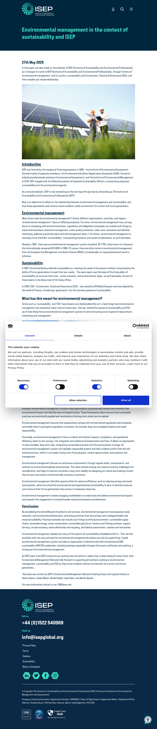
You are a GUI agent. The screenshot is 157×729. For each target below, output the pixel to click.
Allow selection (78, 400)
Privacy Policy (29, 645)
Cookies (26, 656)
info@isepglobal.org (43, 637)
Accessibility (29, 661)
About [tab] (127, 335)
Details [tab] (78, 335)
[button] (113, 9)
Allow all (126, 400)
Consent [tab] (30, 335)
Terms (26, 650)
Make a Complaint (31, 666)
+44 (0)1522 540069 (42, 622)
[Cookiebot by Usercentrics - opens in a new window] (135, 326)
